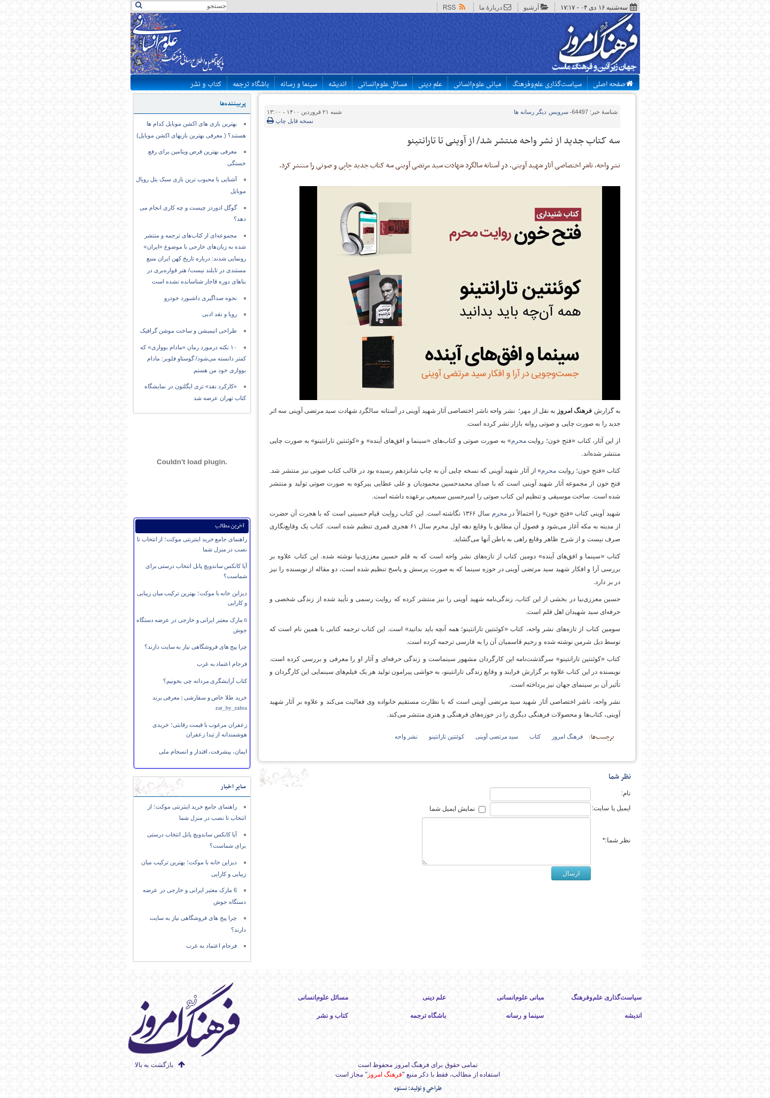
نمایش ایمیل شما (452, 808)
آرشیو (536, 7)
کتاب (535, 736)
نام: (625, 793)
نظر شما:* (616, 840)
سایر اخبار (233, 786)
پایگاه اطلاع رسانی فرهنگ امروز (555, 45)
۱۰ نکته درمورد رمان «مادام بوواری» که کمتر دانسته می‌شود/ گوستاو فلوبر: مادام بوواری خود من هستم (193, 358)
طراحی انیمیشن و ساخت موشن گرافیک (188, 330)
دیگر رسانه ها (541, 112)
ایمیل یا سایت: (611, 808)
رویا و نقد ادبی (219, 314)
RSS (455, 7)
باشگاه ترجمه (251, 84)
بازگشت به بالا (154, 1065)
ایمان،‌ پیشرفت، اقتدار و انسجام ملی (203, 751)
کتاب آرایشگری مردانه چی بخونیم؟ (205, 681)
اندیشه (337, 84)
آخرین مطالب (229, 526)
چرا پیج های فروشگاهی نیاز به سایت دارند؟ (195, 646)
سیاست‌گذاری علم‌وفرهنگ (547, 84)
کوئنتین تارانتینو (446, 736)
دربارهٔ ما (495, 7)
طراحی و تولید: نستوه (418, 1089)
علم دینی (430, 84)
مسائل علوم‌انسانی (382, 84)
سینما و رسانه (298, 84)
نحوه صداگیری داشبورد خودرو (200, 298)
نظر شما (620, 777)
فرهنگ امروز (567, 736)
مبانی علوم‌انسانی (477, 84)
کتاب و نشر (205, 84)
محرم (518, 440)
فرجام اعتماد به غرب (222, 664)
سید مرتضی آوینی (497, 736)
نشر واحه (406, 736)
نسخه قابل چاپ (290, 121)
